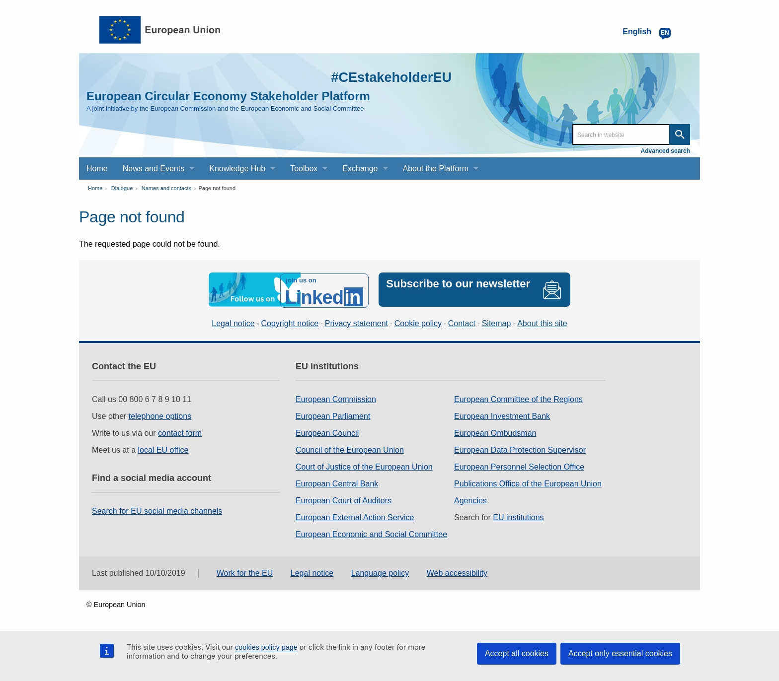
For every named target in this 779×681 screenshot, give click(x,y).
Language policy (380, 571)
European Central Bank (337, 481)
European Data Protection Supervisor (520, 448)
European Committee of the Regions (518, 397)
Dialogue (122, 188)
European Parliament (333, 414)
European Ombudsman (495, 431)
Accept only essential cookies (620, 653)
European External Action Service (355, 515)
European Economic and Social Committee (371, 532)
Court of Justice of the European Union (364, 465)
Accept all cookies (516, 653)
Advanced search (665, 150)
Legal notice (233, 321)
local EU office (163, 448)
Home (95, 188)
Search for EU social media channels (157, 509)
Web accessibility (457, 571)
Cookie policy (418, 321)
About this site (542, 321)
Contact (461, 321)
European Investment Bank (502, 414)
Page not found (216, 188)
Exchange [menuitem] (360, 168)
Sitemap (496, 321)
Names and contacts (166, 188)
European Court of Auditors (343, 498)
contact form (180, 431)
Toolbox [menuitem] (303, 168)
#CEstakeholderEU (385, 76)
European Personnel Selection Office (519, 465)
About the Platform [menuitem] (436, 168)
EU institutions (518, 515)
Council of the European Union (350, 448)
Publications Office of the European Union (528, 481)
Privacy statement (356, 321)
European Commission (336, 397)
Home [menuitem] (97, 168)
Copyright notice (289, 321)
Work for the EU (245, 571)
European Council (327, 431)
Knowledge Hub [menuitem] (237, 168)
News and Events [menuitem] (154, 168)
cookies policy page (266, 647)
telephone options (160, 414)
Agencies (470, 498)
